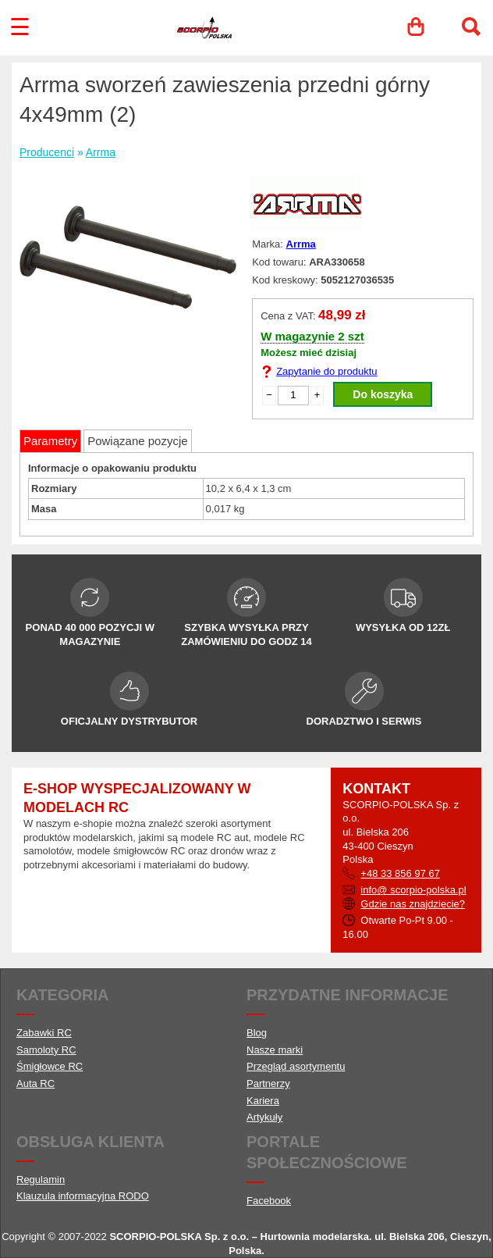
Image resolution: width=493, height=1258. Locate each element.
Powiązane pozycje (137, 440)
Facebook (269, 1200)
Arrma (100, 152)
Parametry (50, 440)
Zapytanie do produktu (326, 371)
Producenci (47, 152)
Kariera (263, 1101)
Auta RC (35, 1083)
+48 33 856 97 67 (400, 873)
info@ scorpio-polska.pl (413, 890)
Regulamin (40, 1179)
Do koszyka (383, 394)
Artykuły (264, 1117)
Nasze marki (275, 1050)
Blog (257, 1033)
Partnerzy (268, 1083)
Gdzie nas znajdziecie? (412, 904)
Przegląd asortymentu (296, 1066)
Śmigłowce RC (49, 1066)
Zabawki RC (44, 1033)
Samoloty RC (46, 1050)
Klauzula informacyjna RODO (82, 1196)
